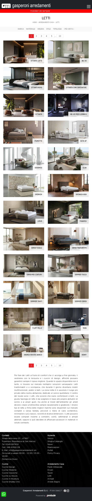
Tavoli (50, 473)
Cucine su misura (9, 476)
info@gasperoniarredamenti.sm (22, 450)
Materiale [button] (30, 29)
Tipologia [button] (57, 29)
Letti (58, 22)
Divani (50, 470)
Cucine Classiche (9, 473)
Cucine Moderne (9, 470)
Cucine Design (8, 467)
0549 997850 (12, 444)
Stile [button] (48, 29)
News (50, 444)
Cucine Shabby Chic (11, 481)
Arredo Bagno (53, 481)
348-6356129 (13, 447)
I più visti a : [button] (69, 29)
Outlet (50, 450)
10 (60, 36)
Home (35, 22)
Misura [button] (41, 29)
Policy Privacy (53, 453)
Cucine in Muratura (10, 478)
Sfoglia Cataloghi (55, 441)
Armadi (50, 478)
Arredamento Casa (46, 22)
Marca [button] (21, 29)
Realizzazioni (53, 447)
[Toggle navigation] (89, 6)
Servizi (50, 438)
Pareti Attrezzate (54, 467)
